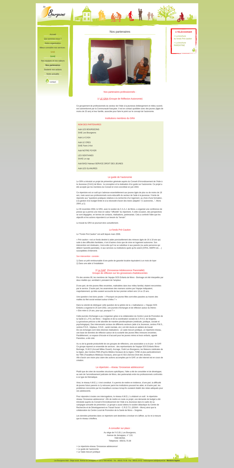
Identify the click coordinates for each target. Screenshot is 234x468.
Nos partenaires (53, 65)
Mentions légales (173, 460)
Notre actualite (52, 74)
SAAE (52, 56)
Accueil (53, 34)
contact (53, 82)
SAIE (53, 52)
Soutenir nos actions (53, 69)
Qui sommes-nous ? (52, 39)
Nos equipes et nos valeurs (53, 61)
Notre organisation (53, 43)
